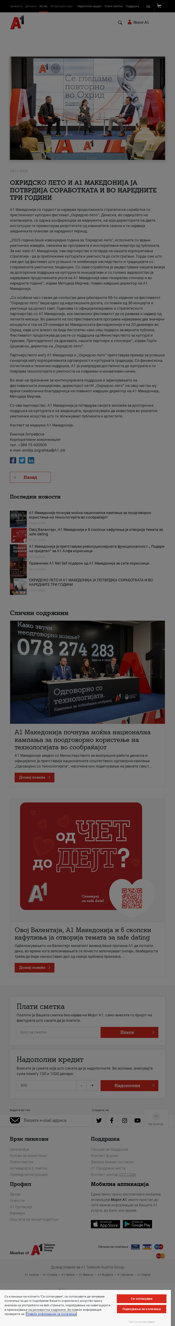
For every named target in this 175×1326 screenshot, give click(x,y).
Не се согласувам (141, 1322)
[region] (85, 1308)
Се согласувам (141, 1298)
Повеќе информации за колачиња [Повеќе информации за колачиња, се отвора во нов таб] (51, 1314)
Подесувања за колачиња (141, 1309)
